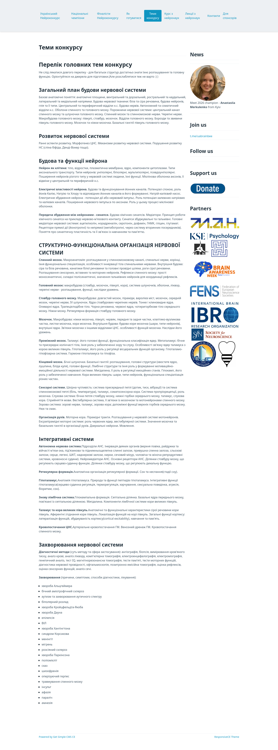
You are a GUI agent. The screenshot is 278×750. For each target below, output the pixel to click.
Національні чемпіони (79, 16)
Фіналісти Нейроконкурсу (107, 16)
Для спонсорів (230, 16)
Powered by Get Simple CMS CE (57, 736)
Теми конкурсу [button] (153, 16)
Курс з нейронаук (171, 16)
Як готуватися (133, 16)
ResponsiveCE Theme (226, 736)
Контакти (213, 16)
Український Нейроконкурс (50, 16)
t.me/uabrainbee (201, 136)
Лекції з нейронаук (192, 16)
